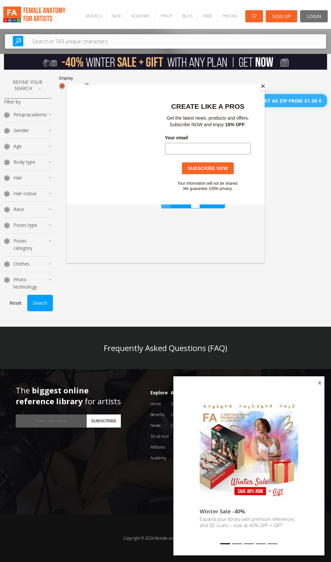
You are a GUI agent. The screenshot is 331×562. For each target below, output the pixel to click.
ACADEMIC (140, 16)
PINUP (166, 16)
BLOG (187, 16)
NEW (116, 16)
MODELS (94, 16)
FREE (207, 16)
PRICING (230, 16)
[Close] (263, 86)
